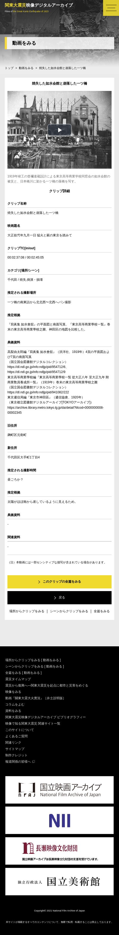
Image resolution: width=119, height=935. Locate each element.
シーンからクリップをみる (69, 611)
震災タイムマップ (18, 679)
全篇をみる (102, 611)
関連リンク (13, 742)
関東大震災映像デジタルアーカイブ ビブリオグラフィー (45, 717)
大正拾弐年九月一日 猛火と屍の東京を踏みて (39, 235)
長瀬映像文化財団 (59, 850)
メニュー (111, 8)
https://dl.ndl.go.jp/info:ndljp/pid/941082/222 (38, 392)
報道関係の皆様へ (18, 761)
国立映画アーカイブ (59, 789)
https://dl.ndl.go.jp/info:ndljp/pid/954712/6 (36, 367)
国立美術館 (59, 881)
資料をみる (13, 711)
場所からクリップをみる (26, 611)
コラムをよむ (14, 704)
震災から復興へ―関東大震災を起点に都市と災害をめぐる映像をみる (46, 689)
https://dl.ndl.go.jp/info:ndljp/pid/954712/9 (36, 372)
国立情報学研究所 (59, 820)
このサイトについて (19, 730)
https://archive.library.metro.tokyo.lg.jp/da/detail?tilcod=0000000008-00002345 (55, 410)
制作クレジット (16, 755)
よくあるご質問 (16, 736)
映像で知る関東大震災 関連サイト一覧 (32, 723)
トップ (9, 68)
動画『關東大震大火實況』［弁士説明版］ (35, 698)
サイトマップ (14, 749)
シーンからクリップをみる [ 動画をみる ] (34, 666)
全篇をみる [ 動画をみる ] (23, 673)
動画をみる (24, 43)
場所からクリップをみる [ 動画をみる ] (33, 660)
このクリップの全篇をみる (62, 581)
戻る (62, 597)
